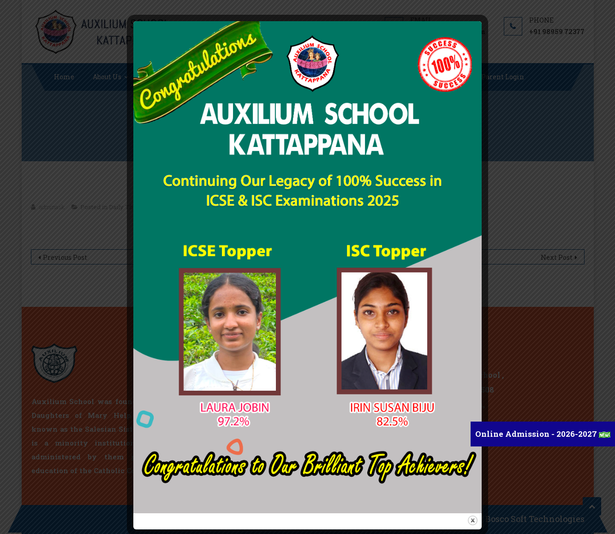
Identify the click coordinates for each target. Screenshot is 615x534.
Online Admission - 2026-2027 (537, 433)
